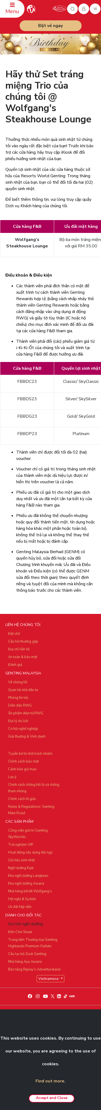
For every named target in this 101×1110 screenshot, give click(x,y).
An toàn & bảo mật (22, 657)
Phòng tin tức (18, 697)
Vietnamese (49, 978)
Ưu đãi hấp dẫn (20, 906)
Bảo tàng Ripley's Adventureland (34, 969)
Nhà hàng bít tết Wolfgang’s (30, 891)
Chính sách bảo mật (23, 761)
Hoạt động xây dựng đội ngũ (30, 852)
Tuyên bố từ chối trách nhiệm (30, 753)
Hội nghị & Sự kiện (22, 899)
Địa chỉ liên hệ (19, 649)
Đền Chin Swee (20, 932)
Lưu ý (12, 777)
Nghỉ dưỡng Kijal (21, 868)
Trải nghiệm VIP (20, 844)
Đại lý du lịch (18, 721)
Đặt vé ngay (50, 26)
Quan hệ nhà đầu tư (23, 690)
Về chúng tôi (17, 682)
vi (95, 9)
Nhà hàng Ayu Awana (25, 961)
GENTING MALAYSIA (23, 673)
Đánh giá (15, 664)
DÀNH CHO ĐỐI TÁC (23, 915)
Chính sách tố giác (22, 798)
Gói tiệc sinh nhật (21, 860)
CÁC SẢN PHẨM (19, 821)
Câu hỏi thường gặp (23, 641)
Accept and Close (51, 1097)
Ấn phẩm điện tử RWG (25, 713)
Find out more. (50, 1081)
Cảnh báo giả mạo (22, 769)
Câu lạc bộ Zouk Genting (27, 954)
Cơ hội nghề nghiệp (23, 728)
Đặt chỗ (14, 633)
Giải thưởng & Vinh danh (27, 736)
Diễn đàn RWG (20, 705)
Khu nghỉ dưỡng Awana (26, 883)
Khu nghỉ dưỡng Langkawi (28, 875)
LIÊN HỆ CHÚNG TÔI (22, 624)
